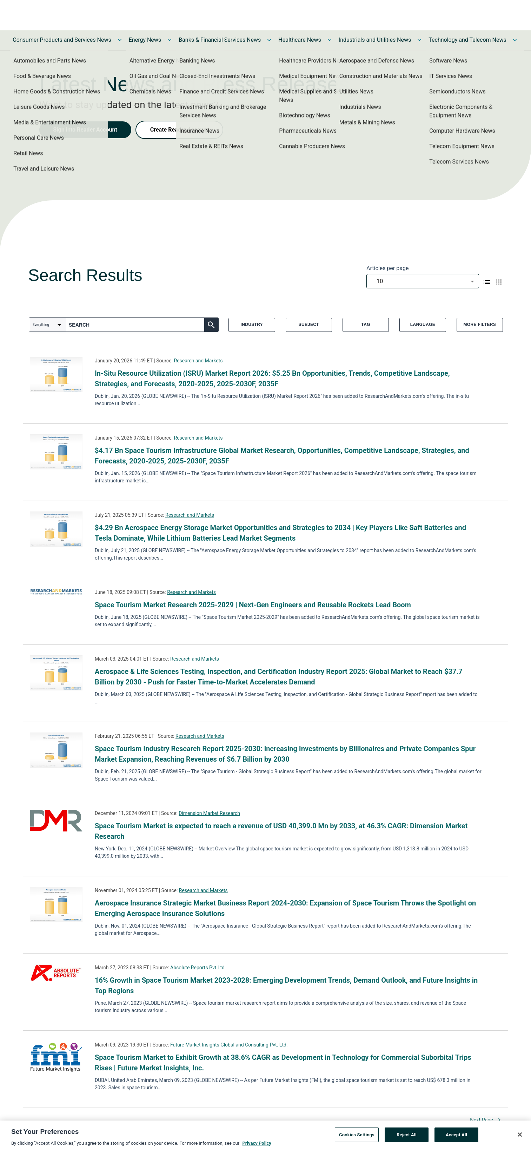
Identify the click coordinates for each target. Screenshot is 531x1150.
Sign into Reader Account (85, 129)
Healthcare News (299, 39)
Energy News (145, 39)
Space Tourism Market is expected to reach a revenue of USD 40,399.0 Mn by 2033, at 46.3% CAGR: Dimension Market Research (281, 831)
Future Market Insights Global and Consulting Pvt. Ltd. (229, 1045)
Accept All (456, 1135)
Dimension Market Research (209, 813)
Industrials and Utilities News (375, 39)
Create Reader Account (179, 129)
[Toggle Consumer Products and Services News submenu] (119, 40)
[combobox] (422, 281)
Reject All (407, 1135)
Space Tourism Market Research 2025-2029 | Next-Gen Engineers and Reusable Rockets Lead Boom (253, 605)
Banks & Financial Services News (220, 39)
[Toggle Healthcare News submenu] (329, 40)
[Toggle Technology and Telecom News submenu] (514, 40)
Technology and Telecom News (467, 39)
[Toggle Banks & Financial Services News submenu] (269, 40)
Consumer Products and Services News (62, 39)
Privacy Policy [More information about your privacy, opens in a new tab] (256, 1144)
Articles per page (387, 268)
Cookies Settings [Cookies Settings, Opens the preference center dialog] (356, 1135)
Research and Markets (198, 360)
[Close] (519, 1135)
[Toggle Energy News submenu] (169, 40)
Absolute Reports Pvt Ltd (197, 967)
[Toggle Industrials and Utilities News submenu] (419, 40)
